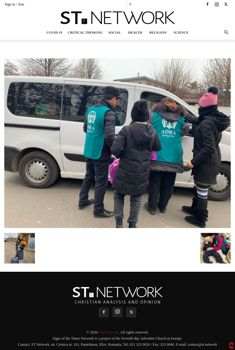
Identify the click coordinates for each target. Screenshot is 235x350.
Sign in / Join (14, 4)
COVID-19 (54, 32)
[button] (226, 32)
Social (114, 32)
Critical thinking (85, 32)
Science (180, 32)
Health (135, 32)
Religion (157, 32)
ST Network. (110, 332)
